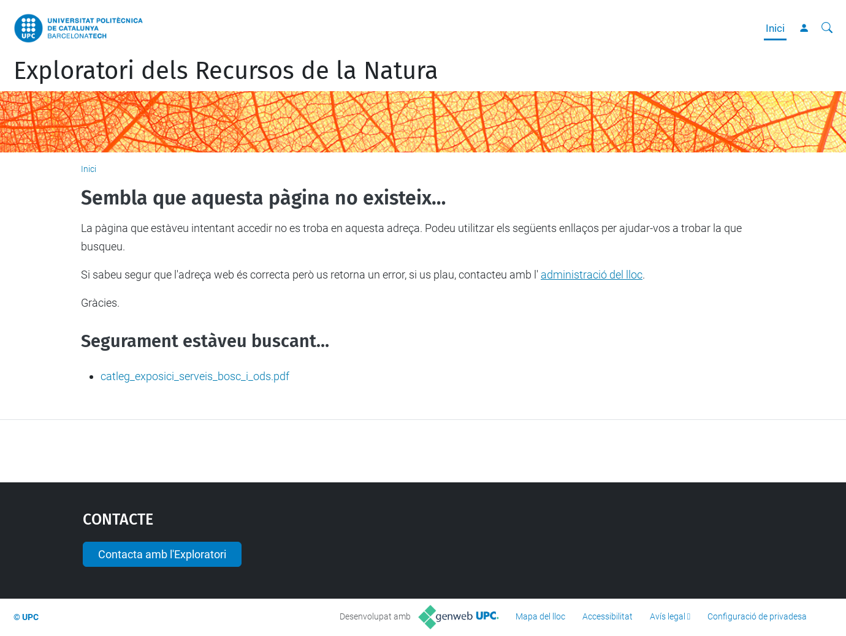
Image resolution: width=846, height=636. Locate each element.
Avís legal (667, 616)
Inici (775, 28)
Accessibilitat (607, 616)
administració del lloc (591, 274)
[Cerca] (827, 28)
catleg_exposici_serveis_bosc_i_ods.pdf (195, 376)
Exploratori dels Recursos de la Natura (225, 71)
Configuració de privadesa (757, 616)
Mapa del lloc (540, 616)
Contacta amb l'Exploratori (162, 554)
